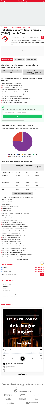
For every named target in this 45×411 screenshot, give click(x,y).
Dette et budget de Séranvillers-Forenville (13, 235)
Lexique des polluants (22, 259)
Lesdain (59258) (6, 208)
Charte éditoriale (19, 383)
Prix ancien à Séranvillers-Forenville (12, 252)
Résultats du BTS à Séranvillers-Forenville (13, 250)
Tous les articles (37, 383)
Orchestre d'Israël (7, 292)
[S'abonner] (22, 274)
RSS (42, 383)
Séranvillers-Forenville (8, 216)
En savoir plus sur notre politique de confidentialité (13, 120)
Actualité (6, 27)
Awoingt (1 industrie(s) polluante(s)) (11, 83)
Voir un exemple (39, 267)
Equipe (13, 383)
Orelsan (5, 288)
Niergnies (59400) (7, 202)
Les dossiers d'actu (6, 271)
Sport (3, 269)
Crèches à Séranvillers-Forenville (11, 239)
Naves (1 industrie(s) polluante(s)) (11, 100)
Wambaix (20, 40)
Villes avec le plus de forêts (22, 193)
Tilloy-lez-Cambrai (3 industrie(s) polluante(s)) (14, 102)
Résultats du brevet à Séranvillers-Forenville (14, 248)
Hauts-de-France (21, 27)
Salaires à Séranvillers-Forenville (11, 233)
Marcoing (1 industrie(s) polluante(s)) (12, 96)
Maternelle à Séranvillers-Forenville (11, 241)
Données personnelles (14, 384)
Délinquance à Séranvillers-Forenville (12, 220)
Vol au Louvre (6, 290)
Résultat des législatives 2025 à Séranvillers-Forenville (17, 254)
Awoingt (33, 40)
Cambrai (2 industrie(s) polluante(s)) (12, 85)
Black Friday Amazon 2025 (10, 296)
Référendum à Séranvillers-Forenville (12, 256)
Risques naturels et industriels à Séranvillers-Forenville (33, 72)
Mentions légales (35, 384)
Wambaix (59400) (7, 200)
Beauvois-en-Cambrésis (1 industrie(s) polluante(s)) (16, 98)
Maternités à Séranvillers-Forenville (12, 244)
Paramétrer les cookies (25, 384)
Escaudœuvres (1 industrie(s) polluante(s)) (13, 94)
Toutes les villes (6, 210)
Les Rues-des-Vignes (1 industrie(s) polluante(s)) (15, 89)
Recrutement (6, 384)
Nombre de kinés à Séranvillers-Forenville (13, 224)
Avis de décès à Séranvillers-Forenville (12, 218)
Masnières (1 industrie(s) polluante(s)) (12, 87)
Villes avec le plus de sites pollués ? (11, 71)
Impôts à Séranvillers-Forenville (11, 237)
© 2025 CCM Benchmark (22, 387)
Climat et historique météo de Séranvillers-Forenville (16, 231)
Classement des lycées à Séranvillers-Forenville (15, 226)
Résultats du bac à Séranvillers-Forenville (13, 246)
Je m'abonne (21, 117)
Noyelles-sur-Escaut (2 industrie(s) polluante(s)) (15, 91)
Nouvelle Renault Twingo (9, 294)
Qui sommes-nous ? (6, 383)
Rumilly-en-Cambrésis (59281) (10, 206)
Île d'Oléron (6, 286)
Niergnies (27, 40)
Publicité (26, 383)
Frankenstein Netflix (8, 298)
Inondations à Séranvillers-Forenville (12, 222)
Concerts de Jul (7, 284)
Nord (28, 27)
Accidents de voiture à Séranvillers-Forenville (14, 228)
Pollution (12, 27)
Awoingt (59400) (6, 204)
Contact (31, 383)
